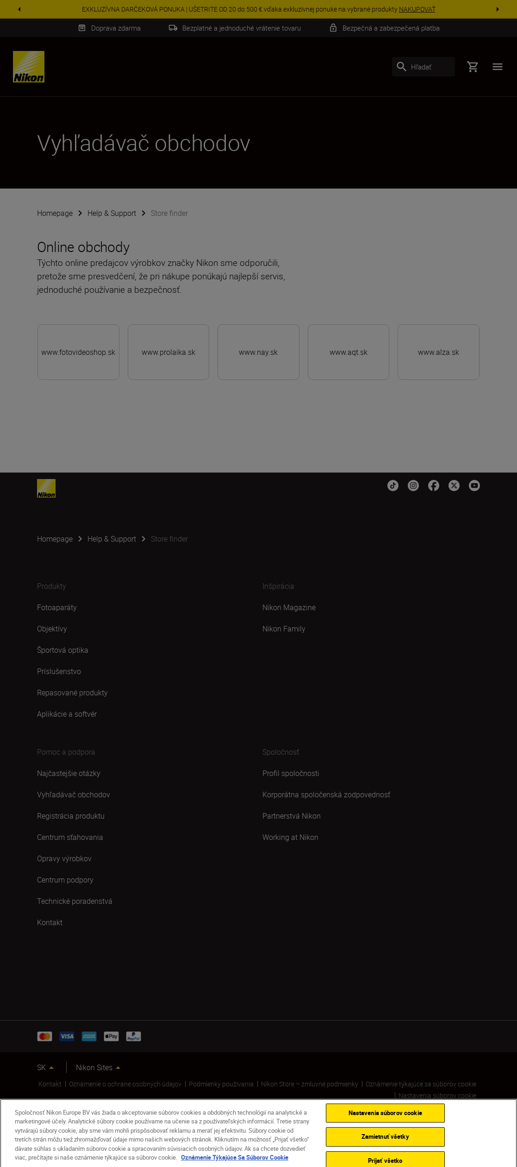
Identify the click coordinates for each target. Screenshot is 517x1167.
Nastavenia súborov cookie (385, 1120)
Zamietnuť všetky (385, 1144)
